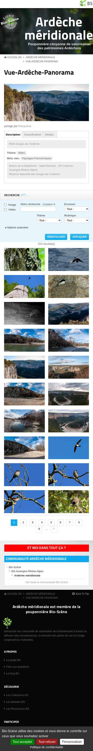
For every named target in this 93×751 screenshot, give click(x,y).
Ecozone (69, 204)
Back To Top (82, 593)
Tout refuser (47, 741)
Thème (41, 215)
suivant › (54, 529)
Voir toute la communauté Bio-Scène (46, 582)
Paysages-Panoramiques (36, 158)
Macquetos (24, 126)
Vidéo (12, 209)
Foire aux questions (17, 666)
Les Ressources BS (17, 708)
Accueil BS (14, 57)
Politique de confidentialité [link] (46, 747)
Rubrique (70, 215)
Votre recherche (30, 204)
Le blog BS (12, 673)
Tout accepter (22, 741)
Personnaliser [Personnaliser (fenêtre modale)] (72, 741)
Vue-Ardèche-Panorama (42, 61)
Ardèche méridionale (58, 28)
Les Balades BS (15, 701)
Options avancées (17, 227)
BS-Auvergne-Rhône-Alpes (28, 571)
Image (12, 204)
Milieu (21, 152)
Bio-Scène (15, 567)
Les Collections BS (17, 695)
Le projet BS (13, 660)
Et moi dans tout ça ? (46, 548)
